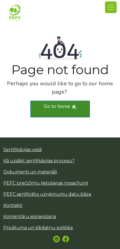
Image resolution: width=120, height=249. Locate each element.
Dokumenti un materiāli (30, 172)
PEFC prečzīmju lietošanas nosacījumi (45, 183)
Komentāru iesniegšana (29, 216)
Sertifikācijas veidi (22, 149)
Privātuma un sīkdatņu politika (38, 227)
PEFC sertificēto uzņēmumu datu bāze (47, 194)
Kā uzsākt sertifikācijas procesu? (39, 160)
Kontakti (12, 205)
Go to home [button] (60, 106)
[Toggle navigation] (111, 7)
